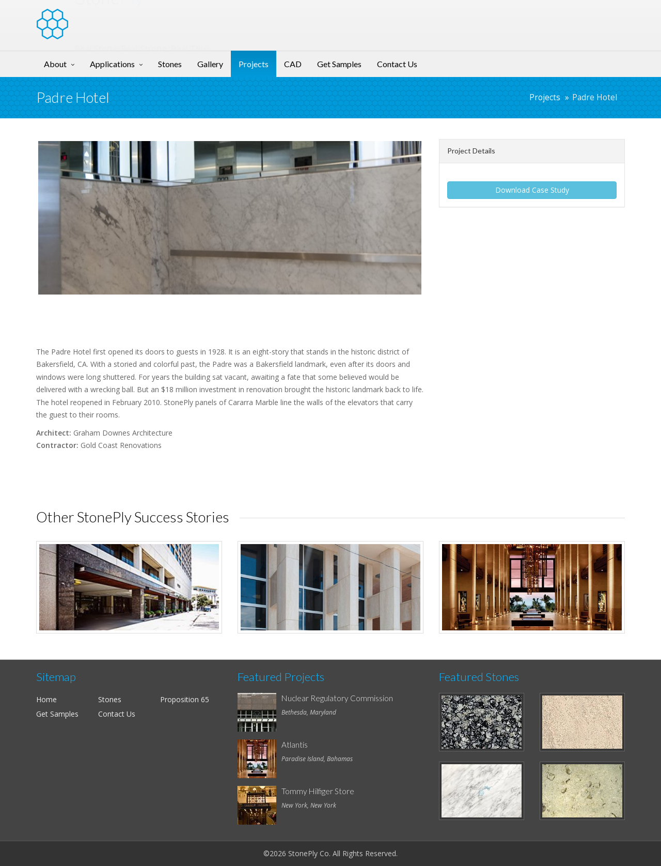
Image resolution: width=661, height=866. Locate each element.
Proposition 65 (184, 699)
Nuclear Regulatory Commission (337, 698)
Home (46, 699)
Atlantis (294, 744)
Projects (254, 64)
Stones (170, 64)
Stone (109, 17)
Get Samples (339, 64)
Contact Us (397, 64)
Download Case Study (532, 190)
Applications (112, 64)
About (55, 64)
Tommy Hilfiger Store (317, 791)
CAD (293, 64)
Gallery (210, 64)
